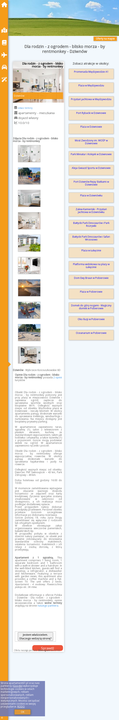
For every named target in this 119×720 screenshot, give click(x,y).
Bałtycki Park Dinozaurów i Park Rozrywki (91, 224)
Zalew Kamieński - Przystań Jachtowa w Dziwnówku (91, 210)
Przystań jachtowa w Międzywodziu (91, 99)
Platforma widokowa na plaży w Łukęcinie (91, 265)
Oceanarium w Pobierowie (91, 333)
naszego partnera (48, 605)
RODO (21, 706)
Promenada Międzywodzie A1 (91, 71)
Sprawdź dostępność (48, 648)
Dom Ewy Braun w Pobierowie (91, 278)
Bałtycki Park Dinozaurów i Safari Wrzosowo (91, 238)
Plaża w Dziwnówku (91, 195)
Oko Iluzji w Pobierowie (91, 319)
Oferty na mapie (105, 38)
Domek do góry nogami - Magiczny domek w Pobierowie (91, 307)
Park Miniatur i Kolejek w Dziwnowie (91, 154)
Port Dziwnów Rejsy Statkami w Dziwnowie (91, 183)
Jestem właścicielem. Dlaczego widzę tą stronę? (35, 636)
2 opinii (57, 377)
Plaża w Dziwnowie (91, 126)
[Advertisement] (65, 690)
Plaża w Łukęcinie (91, 250)
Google (17, 686)
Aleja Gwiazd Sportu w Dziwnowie (91, 168)
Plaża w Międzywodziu (91, 85)
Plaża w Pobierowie (91, 291)
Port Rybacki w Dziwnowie (91, 113)
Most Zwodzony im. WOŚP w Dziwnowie (91, 142)
